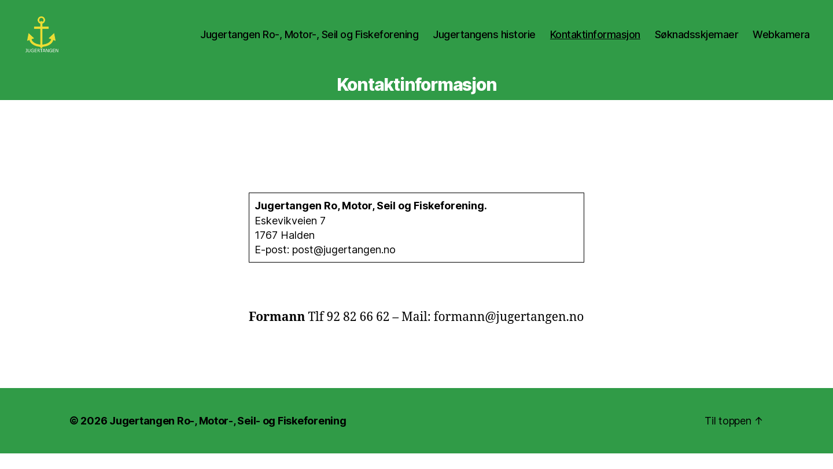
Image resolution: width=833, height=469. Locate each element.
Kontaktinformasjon (595, 42)
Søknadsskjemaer (697, 42)
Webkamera (781, 42)
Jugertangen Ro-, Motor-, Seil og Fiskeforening (309, 42)
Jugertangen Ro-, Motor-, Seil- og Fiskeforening (227, 436)
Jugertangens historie (484, 42)
